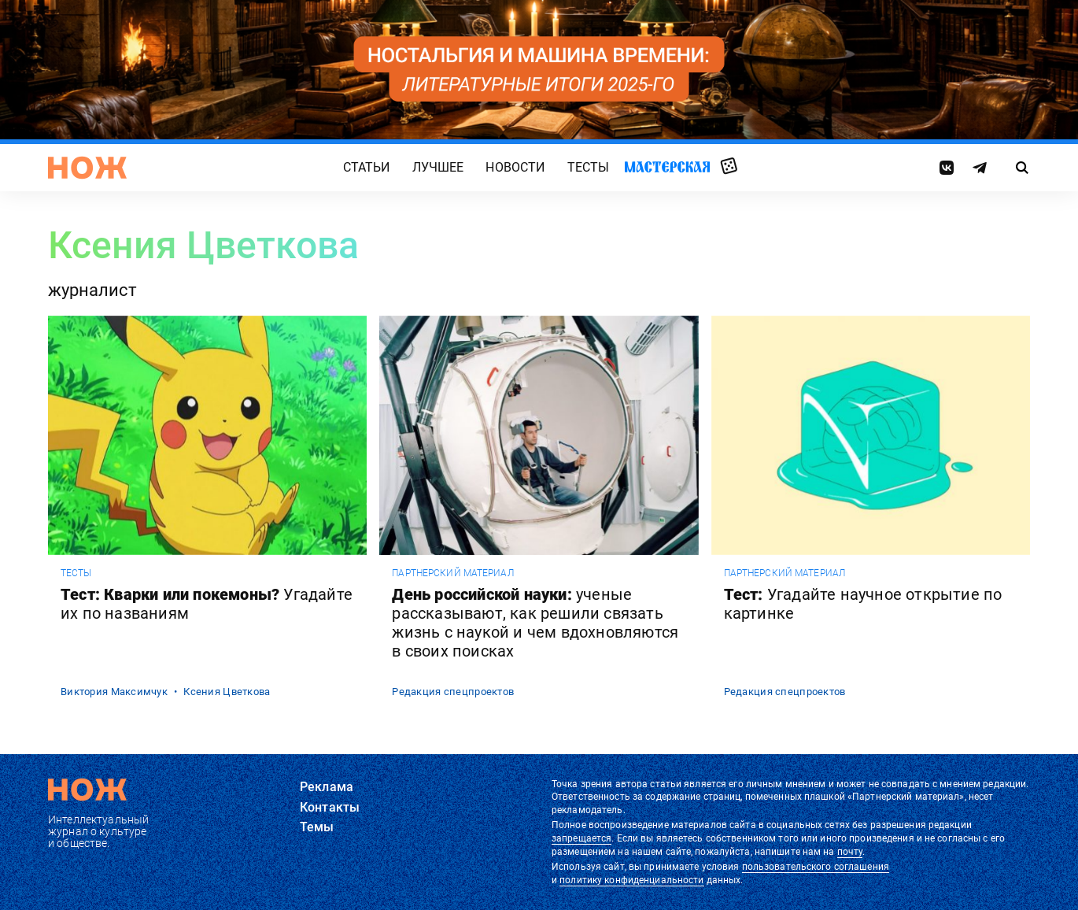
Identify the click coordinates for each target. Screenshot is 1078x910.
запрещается (581, 838)
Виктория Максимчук (114, 691)
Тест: (863, 604)
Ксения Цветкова (226, 691)
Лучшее (438, 168)
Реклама (326, 786)
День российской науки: (535, 622)
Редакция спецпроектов (453, 691)
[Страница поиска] (1022, 167)
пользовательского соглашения (815, 866)
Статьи (366, 168)
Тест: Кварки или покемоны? (207, 604)
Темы (317, 826)
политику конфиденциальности (631, 880)
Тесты (588, 168)
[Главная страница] (87, 167)
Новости (515, 168)
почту (850, 851)
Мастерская (667, 167)
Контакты (330, 807)
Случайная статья (729, 167)
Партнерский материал (452, 573)
